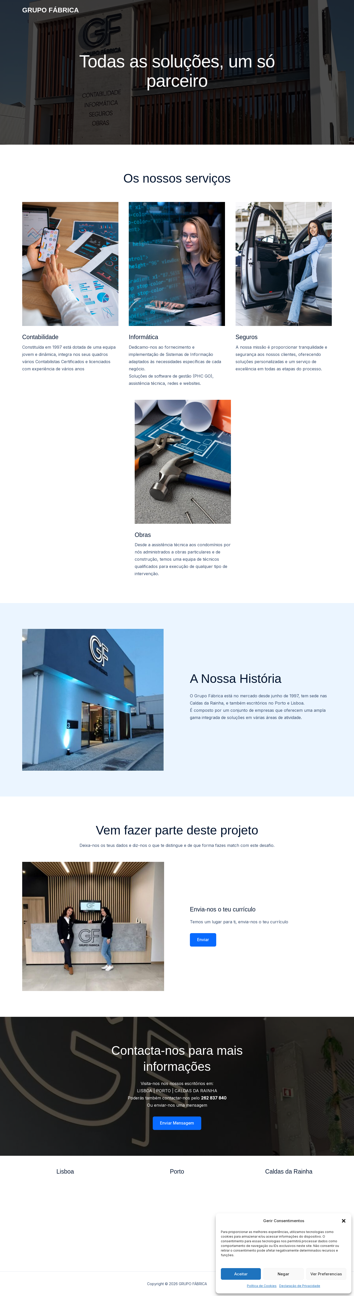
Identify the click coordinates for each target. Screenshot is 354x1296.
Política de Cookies (262, 1286)
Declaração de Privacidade (299, 1286)
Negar (283, 1273)
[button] (343, 1220)
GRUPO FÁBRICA (50, 10)
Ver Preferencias (326, 1273)
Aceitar (241, 1273)
